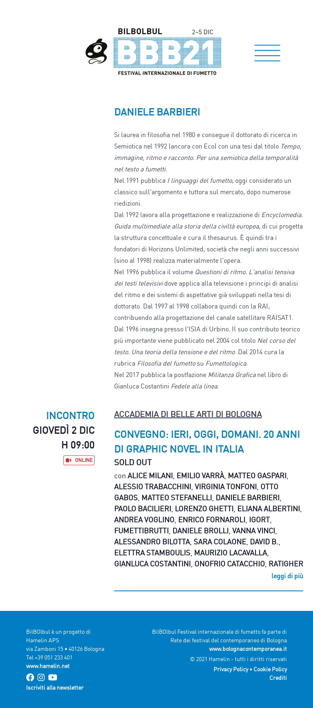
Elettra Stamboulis (152, 552)
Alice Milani (150, 475)
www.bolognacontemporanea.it (248, 648)
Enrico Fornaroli (211, 519)
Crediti (278, 677)
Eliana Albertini (268, 508)
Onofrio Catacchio (229, 563)
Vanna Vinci (253, 530)
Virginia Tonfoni (226, 486)
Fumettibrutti (141, 530)
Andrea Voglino (144, 519)
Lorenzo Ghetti (204, 508)
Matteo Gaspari (257, 475)
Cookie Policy (270, 669)
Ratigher (286, 563)
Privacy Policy (231, 669)
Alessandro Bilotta (152, 541)
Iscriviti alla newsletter (55, 687)
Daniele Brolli (200, 530)
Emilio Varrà (200, 475)
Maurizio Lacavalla (230, 552)
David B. (264, 541)
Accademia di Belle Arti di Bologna (188, 414)
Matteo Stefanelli (176, 497)
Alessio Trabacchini (152, 486)
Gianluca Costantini (152, 563)
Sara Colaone (220, 541)
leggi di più (287, 576)
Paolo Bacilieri (142, 508)
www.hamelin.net (48, 665)
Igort (259, 519)
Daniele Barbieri (248, 497)
